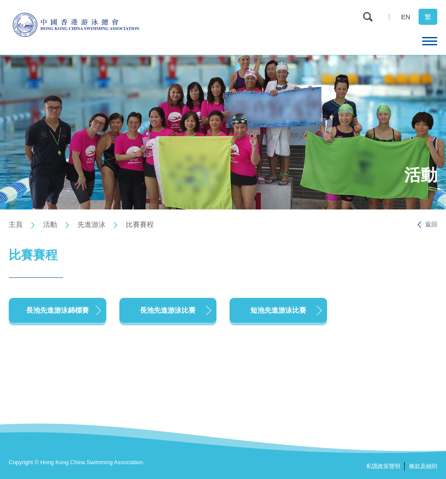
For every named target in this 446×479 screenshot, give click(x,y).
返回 (431, 224)
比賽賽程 (140, 224)
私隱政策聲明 (383, 466)
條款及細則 (423, 466)
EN (405, 16)
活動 (50, 224)
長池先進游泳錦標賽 (57, 310)
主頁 (16, 224)
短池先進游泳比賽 (278, 310)
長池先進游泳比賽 (168, 310)
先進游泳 (91, 224)
